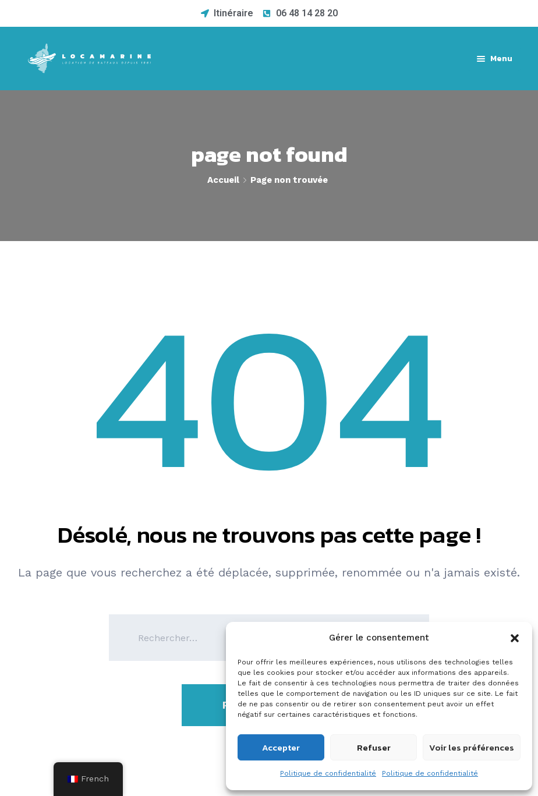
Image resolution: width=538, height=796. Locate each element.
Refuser (374, 747)
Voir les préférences (471, 747)
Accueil (223, 180)
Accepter (281, 747)
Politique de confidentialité (328, 773)
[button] (515, 638)
